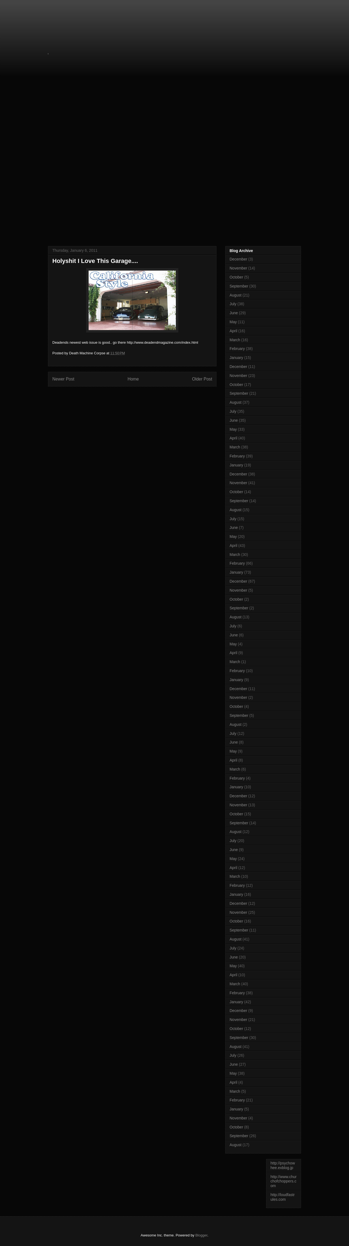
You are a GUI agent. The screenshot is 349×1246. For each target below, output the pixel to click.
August (236, 295)
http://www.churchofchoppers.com (283, 1181)
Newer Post (63, 379)
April (233, 331)
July (233, 304)
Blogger (201, 1235)
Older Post (202, 379)
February (237, 348)
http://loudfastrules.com (282, 1197)
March (235, 340)
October (236, 277)
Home (133, 379)
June (234, 313)
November (238, 268)
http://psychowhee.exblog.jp (282, 1165)
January (236, 357)
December (238, 259)
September (239, 286)
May (233, 322)
